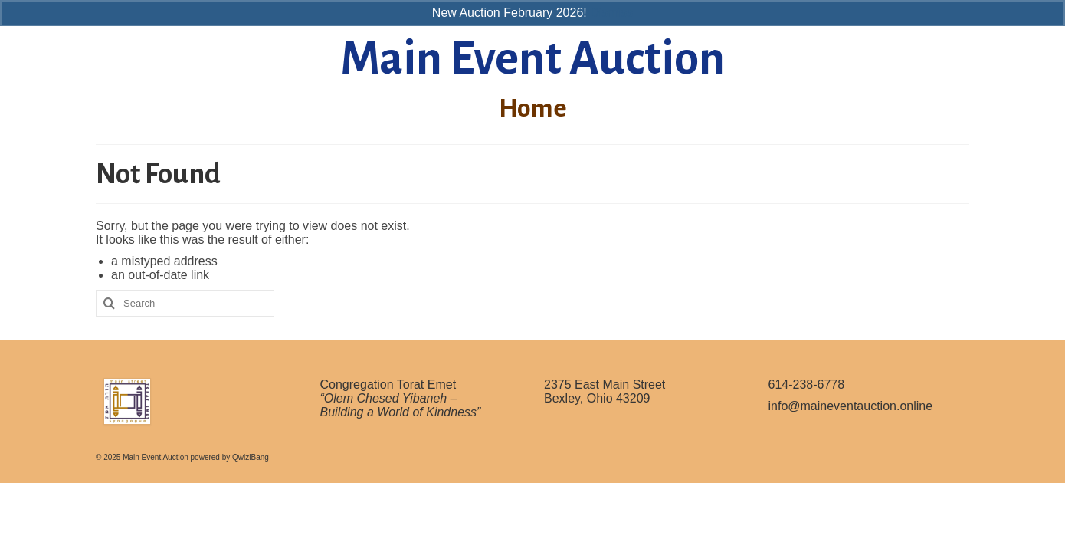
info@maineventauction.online (850, 405)
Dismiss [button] (611, 12)
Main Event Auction (532, 59)
